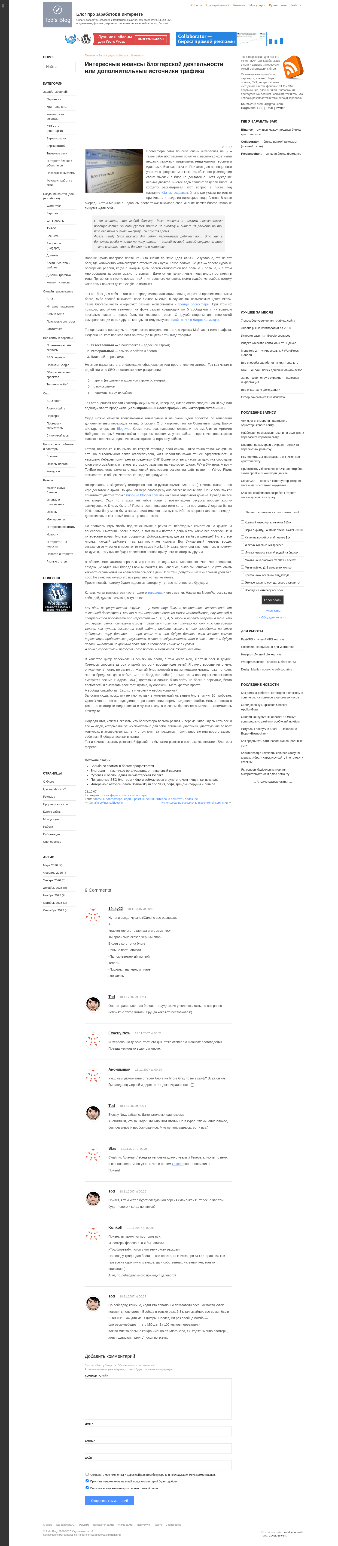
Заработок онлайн (56, 91)
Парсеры (53, 416)
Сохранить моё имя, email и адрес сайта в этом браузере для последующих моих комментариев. (153, 1474)
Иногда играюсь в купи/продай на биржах (271, 552)
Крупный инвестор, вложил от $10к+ (268, 522)
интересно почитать (169, 799)
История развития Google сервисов (265, 335)
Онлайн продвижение (58, 291)
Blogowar (123, 428)
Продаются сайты (55, 804)
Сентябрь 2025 (53, 910)
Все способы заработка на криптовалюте (269, 362)
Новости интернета (60, 554)
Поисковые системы (61, 321)
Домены (52, 255)
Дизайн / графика (59, 275)
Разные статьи (57, 561)
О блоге (196, 5)
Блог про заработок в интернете (109, 14)
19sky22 (115, 909)
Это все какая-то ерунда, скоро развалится (273, 582)
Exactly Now (119, 1033)
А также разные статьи (272, 781)
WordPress (54, 206)
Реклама (239, 5)
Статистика (54, 329)
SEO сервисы (56, 357)
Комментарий (96, 1375)
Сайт (88, 1458)
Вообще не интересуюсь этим (264, 590)
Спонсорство (52, 841)
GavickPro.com (277, 1535)
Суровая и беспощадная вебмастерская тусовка (127, 775)
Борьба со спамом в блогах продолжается (122, 766)
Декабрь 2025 (52, 887)
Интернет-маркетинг (61, 306)
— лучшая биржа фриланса (271, 153)
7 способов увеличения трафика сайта (268, 320)
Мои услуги (257, 5)
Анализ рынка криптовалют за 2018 (266, 328)
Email (90, 1440)
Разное (48, 480)
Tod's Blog (57, 14)
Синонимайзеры (58, 435)
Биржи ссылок (57, 138)
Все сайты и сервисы (58, 338)
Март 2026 (50, 865)
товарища (155, 592)
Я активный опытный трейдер (264, 545)
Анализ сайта (56, 408)
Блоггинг (53, 456)
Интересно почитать (61, 527)
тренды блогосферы (193, 304)
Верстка (52, 213)
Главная (90, 55)
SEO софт (54, 401)
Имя (89, 1424)
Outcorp (177, 1164)
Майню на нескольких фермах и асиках (270, 560)
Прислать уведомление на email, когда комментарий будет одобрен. (131, 1481)
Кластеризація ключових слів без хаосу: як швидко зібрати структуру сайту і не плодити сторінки (272, 757)
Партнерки (54, 99)
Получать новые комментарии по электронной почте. (122, 1488)
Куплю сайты (278, 5)
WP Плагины (55, 221)
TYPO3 (52, 228)
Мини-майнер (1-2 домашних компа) (268, 567)
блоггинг (98, 799)
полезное (191, 799)
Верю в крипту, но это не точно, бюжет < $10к (274, 530)
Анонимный (119, 1069)
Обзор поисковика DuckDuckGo (263, 397)
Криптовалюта (57, 106)
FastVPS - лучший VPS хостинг (262, 639)
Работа (296, 5)
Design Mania (250, 669)
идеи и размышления (139, 799)
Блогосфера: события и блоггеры (120, 55)
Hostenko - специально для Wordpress (267, 647)
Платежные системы (61, 173)
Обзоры (52, 511)
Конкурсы (53, 471)
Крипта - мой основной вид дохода (267, 575)
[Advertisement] (158, 110)
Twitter (280, 108)
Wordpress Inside (252, 662)
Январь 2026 (52, 880)
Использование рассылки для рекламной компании (194, 802)
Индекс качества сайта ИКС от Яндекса (268, 343)
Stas (112, 1148)
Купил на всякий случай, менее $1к (267, 537)
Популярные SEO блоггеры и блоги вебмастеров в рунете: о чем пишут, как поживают (155, 779)
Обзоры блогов (57, 464)
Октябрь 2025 (52, 902)
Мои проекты (56, 519)
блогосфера (114, 799)
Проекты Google (58, 365)
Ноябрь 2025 (52, 895)
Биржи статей (56, 146)
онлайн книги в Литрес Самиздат (194, 320)
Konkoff (115, 1227)
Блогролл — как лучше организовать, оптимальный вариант (136, 770)
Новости (52, 534)
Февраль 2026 (53, 872)
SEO (50, 299)
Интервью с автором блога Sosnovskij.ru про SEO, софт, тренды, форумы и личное (153, 784)
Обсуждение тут (272, 617)
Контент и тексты (58, 282)
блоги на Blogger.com (142, 495)
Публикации (51, 834)
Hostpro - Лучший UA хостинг (261, 654)
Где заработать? (217, 5)
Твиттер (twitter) (58, 384)
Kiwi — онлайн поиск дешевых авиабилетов (271, 370)
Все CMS (53, 236)
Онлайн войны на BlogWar (106, 802)
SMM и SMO (55, 314)
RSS (260, 108)
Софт (47, 393)
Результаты (272, 611)
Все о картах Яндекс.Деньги (260, 389)
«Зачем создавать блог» (179, 192)
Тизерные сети (57, 153)
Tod (111, 997)
